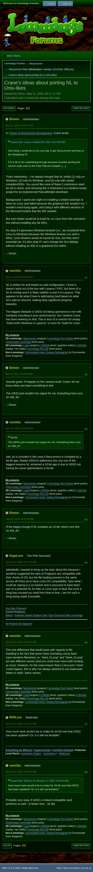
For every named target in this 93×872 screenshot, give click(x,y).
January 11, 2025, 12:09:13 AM (21, 723)
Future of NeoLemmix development (30, 133)
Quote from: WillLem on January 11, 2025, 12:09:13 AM (40, 780)
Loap (26, 345)
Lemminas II (50, 753)
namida (47, 69)
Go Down (8, 108)
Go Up (6, 845)
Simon (14, 119)
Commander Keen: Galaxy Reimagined (46, 352)
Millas (9, 615)
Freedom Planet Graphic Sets (31, 615)
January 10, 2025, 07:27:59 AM (21, 562)
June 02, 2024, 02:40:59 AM (19, 519)
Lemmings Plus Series (60, 338)
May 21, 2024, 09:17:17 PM (19, 125)
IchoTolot (58, 69)
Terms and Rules (71, 868)
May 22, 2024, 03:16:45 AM (19, 277)
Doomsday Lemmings (19, 341)
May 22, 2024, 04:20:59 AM (19, 374)
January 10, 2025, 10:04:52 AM (21, 642)
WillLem (68, 69)
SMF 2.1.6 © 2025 (11, 868)
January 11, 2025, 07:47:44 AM (21, 771)
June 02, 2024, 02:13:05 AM (19, 428)
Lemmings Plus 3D (38, 348)
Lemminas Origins (31, 753)
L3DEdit (44, 345)
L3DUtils (82, 345)
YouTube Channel (15, 608)
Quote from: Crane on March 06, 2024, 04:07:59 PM (38, 142)
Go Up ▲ (86, 868)
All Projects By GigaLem (19, 623)
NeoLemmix (29, 338)
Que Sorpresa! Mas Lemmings (66, 615)
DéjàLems (64, 753)
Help (59, 868)
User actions (81, 108)
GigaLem (16, 555)
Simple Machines (29, 868)
